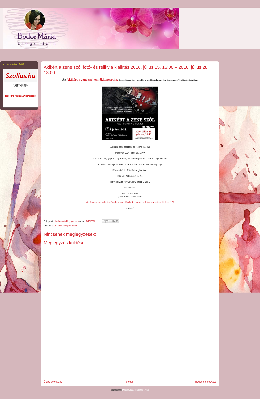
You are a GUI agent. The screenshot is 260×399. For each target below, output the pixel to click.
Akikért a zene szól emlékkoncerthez (93, 79)
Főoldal (128, 381)
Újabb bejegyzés (53, 381)
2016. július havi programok (64, 226)
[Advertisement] (130, 350)
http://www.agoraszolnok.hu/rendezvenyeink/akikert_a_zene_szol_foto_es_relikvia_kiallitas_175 (130, 202)
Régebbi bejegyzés (205, 381)
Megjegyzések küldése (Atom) (136, 390)
